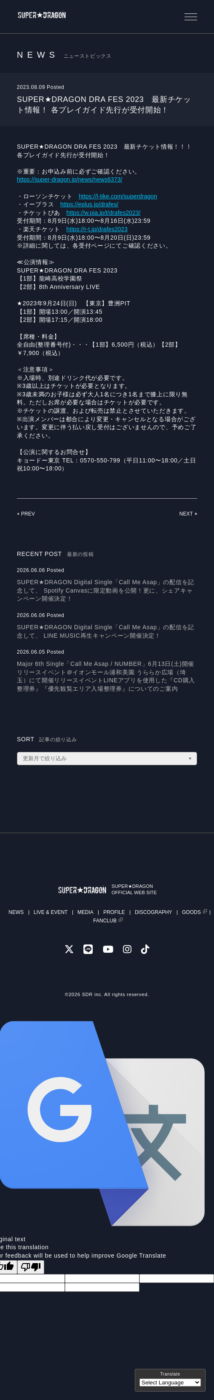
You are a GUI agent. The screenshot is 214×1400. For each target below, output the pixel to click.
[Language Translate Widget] (170, 1383)
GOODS (191, 912)
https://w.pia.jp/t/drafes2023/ (108, 212)
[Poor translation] (30, 1267)
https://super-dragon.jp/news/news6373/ (75, 179)
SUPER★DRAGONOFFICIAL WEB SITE (145, 889)
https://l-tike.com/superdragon (122, 196)
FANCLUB (104, 921)
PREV (28, 513)
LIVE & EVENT (51, 912)
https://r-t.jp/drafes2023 (100, 229)
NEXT (185, 513)
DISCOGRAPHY (153, 912)
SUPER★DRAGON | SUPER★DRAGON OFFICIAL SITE (53, 17)
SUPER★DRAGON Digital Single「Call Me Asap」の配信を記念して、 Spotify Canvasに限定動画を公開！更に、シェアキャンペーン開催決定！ (105, 590)
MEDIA (86, 912)
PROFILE (114, 912)
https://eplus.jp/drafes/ (92, 204)
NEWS (16, 912)
